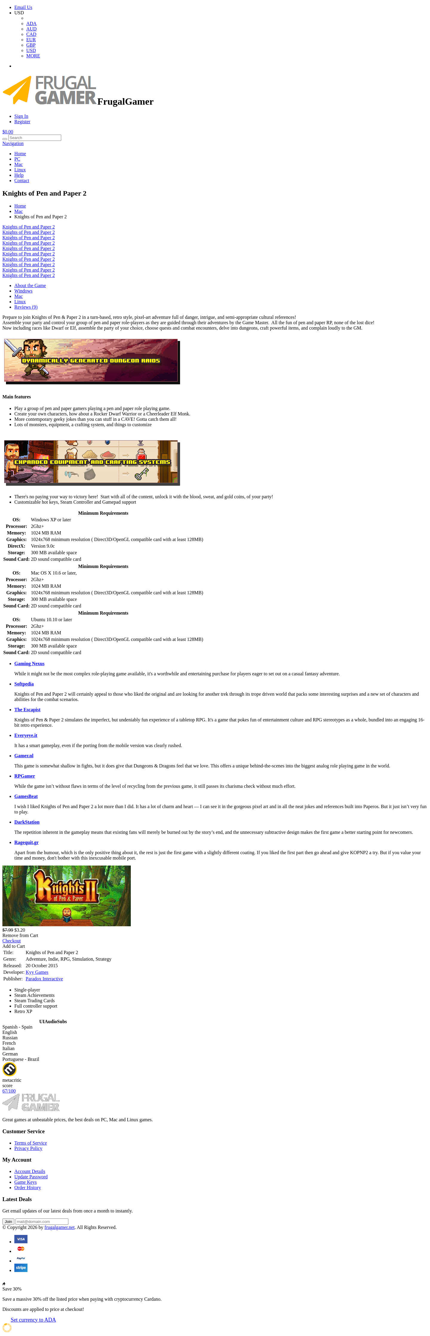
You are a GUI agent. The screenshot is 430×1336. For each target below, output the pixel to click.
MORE (33, 55)
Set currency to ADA (33, 1320)
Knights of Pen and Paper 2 (28, 226)
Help (19, 175)
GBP (31, 45)
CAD (31, 34)
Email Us (23, 7)
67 (9, 1090)
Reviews (26, 307)
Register (22, 121)
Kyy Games (37, 972)
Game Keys (25, 1182)
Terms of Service (30, 1142)
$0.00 (7, 131)
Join (8, 1221)
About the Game (30, 285)
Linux (20, 169)
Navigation (13, 143)
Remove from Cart (20, 935)
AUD (31, 28)
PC (17, 159)
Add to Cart (13, 946)
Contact (21, 180)
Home (20, 153)
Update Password (31, 1176)
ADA (31, 23)
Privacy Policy (28, 1148)
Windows (23, 290)
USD (31, 50)
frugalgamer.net (59, 1227)
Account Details (29, 1171)
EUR (31, 39)
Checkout (11, 940)
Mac (18, 164)
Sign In (21, 116)
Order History (27, 1187)
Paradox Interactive (44, 978)
